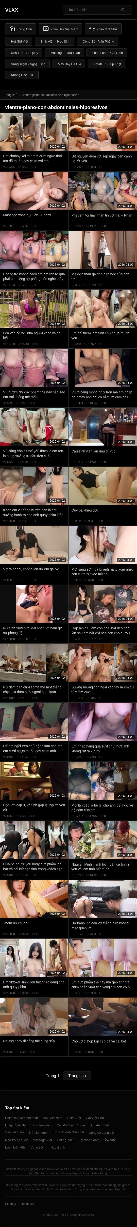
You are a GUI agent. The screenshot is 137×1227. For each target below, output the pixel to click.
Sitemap (10, 1204)
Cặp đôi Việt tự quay (71, 1125)
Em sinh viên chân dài (68, 1132)
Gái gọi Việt (65, 1140)
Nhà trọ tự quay (16, 1140)
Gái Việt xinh (95, 1118)
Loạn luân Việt (15, 1147)
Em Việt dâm (42, 1125)
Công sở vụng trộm (102, 1132)
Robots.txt (27, 1204)
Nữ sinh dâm (38, 1132)
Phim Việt (74, 1118)
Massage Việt (42, 1140)
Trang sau (77, 1076)
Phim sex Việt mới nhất (21, 1118)
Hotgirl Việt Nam (16, 1125)
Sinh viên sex (14, 1132)
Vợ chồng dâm (88, 1140)
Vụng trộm (38, 1147)
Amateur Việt (99, 1125)
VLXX (11, 10)
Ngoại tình (58, 1147)
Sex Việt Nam (52, 1118)
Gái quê (110, 1139)
